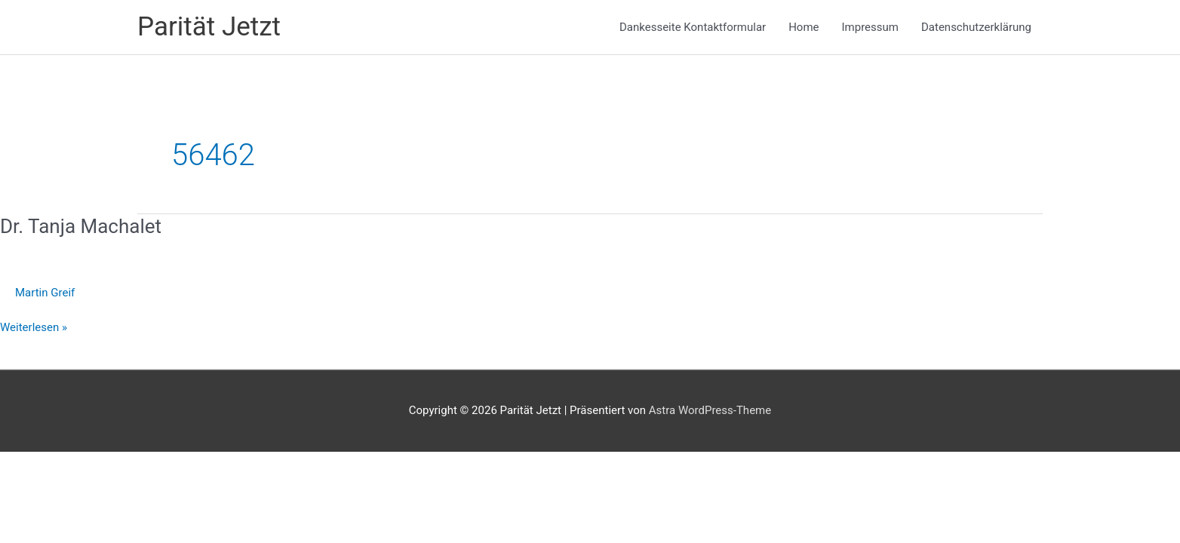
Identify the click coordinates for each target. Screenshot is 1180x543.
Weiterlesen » (33, 327)
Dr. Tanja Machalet (80, 226)
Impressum (870, 27)
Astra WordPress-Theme (710, 410)
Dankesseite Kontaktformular (692, 27)
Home (803, 27)
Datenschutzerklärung (976, 27)
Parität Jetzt (209, 26)
